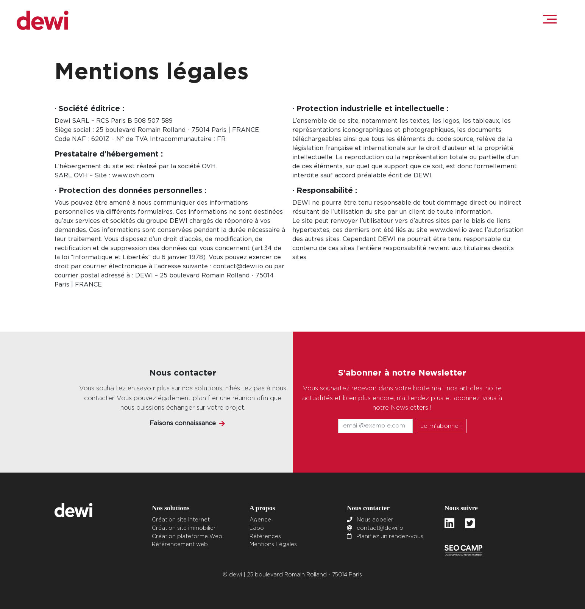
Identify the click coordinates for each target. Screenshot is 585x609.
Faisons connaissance (183, 423)
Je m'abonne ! (441, 426)
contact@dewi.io (380, 528)
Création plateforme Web (187, 536)
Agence (260, 520)
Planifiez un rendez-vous (389, 536)
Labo (257, 528)
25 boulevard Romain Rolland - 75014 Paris (304, 575)
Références (265, 536)
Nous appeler (375, 520)
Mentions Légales (273, 544)
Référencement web (180, 544)
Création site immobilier (184, 528)
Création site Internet (181, 520)
